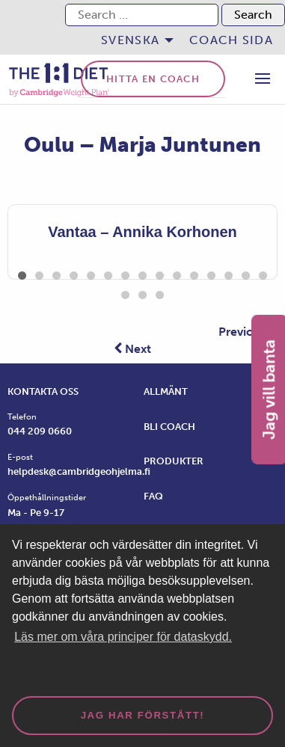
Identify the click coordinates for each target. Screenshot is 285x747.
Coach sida (231, 40)
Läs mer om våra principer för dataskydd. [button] (123, 636)
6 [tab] (108, 273)
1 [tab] (22, 273)
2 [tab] (39, 273)
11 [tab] (194, 273)
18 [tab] (160, 293)
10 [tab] (177, 273)
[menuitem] (133, 40)
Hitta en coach (153, 78)
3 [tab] (56, 273)
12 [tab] (211, 273)
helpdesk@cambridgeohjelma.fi (78, 471)
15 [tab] (263, 273)
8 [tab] (142, 273)
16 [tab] (125, 293)
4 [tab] (74, 273)
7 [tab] (125, 273)
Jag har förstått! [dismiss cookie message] (143, 715)
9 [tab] (160, 273)
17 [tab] (142, 293)
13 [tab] (228, 273)
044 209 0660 (39, 431)
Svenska (130, 40)
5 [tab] (91, 273)
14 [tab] (246, 273)
